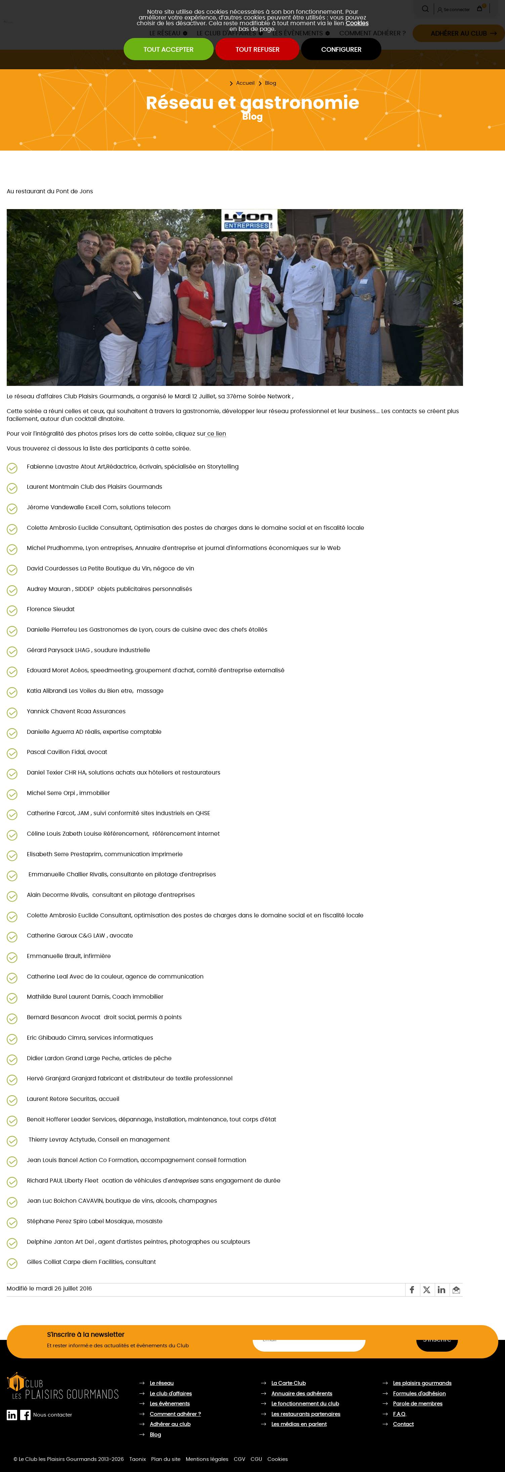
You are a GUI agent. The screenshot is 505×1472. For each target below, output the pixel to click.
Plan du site (165, 1459)
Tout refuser (258, 50)
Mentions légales (207, 1459)
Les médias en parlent (299, 1424)
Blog (270, 83)
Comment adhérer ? (175, 1414)
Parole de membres (418, 1403)
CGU (256, 1459)
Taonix (137, 1459)
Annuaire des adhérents (301, 1393)
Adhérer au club (170, 1424)
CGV (239, 1459)
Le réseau (162, 1383)
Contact (403, 1424)
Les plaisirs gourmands (422, 1383)
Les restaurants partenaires (305, 1414)
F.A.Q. (399, 1414)
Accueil (245, 83)
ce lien (216, 434)
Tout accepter (168, 50)
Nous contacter (52, 1415)
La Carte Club (288, 1383)
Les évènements (170, 1403)
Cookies (357, 23)
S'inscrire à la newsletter (85, 1335)
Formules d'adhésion (419, 1393)
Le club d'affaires (171, 1393)
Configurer (341, 50)
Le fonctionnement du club (305, 1403)
